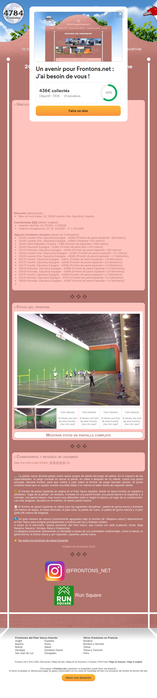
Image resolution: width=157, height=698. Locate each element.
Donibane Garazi (54, 650)
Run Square (78, 595)
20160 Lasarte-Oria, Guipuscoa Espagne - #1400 (48, 253)
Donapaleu (50, 653)
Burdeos (88, 641)
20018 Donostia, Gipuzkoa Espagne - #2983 (45, 280)
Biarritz (19, 647)
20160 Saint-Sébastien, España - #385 (41, 243)
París (86, 653)
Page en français (117, 662)
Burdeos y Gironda (93, 644)
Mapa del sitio (58, 662)
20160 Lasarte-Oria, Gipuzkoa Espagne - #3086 (47, 256)
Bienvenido (45, 662)
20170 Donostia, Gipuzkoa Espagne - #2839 (45, 250)
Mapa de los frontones (76, 662)
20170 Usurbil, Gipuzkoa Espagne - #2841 (44, 259)
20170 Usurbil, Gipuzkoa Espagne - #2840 (44, 265)
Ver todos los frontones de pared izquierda (43, 540)
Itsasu (48, 644)
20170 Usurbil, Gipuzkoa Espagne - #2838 (44, 274)
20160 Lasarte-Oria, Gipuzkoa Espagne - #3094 (47, 237)
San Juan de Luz (24, 653)
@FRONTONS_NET (78, 570)
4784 (13, 13)
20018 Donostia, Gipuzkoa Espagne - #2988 (45, 271)
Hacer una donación (78, 677)
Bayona (19, 644)
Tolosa (87, 647)
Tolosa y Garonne (93, 650)
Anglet (18, 641)
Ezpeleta (49, 641)
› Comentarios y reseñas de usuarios (46, 456)
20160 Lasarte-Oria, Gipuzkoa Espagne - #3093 (47, 240)
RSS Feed (103, 662)
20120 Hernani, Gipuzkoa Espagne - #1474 (44, 277)
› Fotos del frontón (31, 307)
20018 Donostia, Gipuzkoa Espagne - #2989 (45, 268)
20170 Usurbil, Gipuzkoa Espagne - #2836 (44, 262)
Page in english (134, 662)
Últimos (29, 49)
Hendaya (20, 650)
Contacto (92, 662)
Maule (48, 647)
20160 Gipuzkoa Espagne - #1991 (39, 246)
